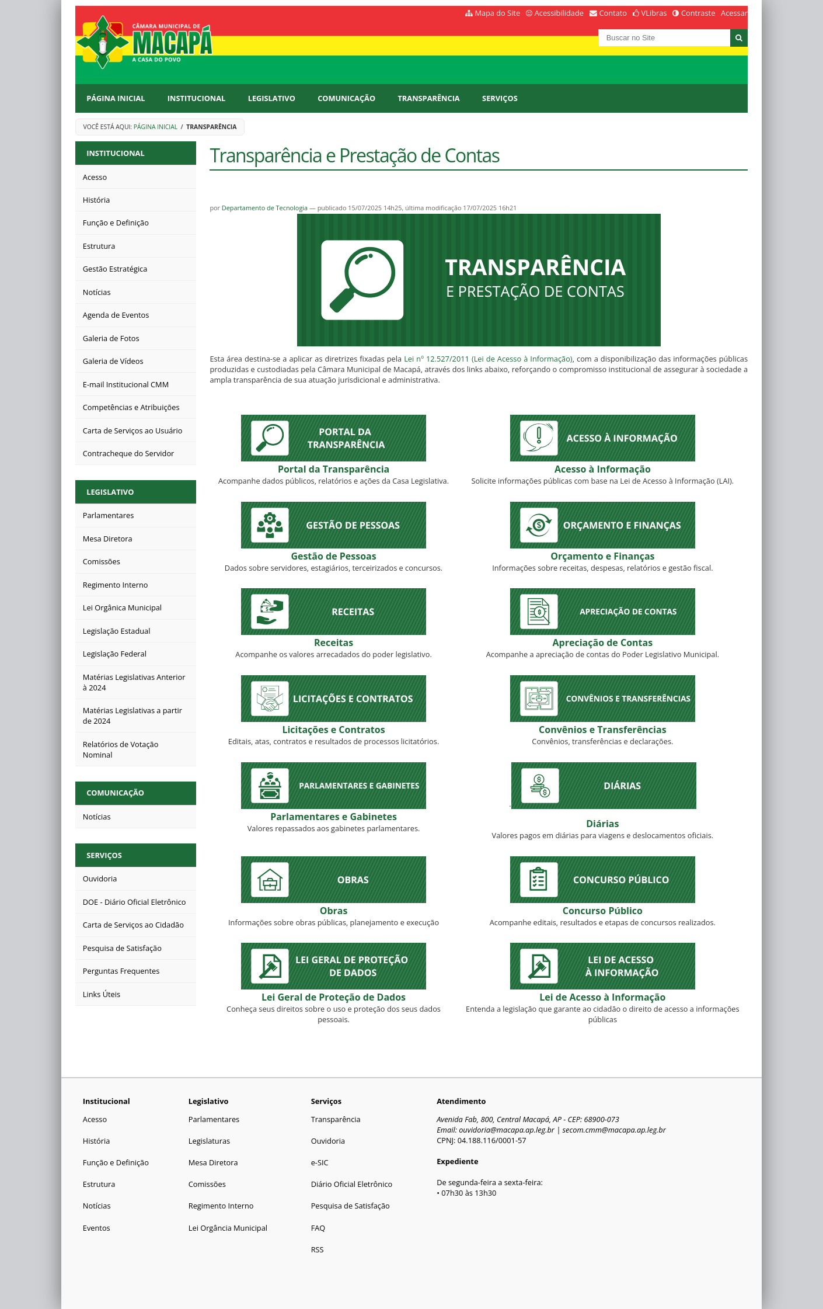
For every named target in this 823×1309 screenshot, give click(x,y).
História (96, 1141)
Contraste (698, 13)
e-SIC (320, 1162)
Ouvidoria (328, 1141)
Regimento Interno (221, 1205)
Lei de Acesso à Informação (602, 997)
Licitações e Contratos (333, 729)
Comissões (207, 1184)
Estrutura (99, 1184)
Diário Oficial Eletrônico (352, 1184)
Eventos (96, 1228)
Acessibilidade (559, 13)
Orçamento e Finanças (602, 556)
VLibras (654, 13)
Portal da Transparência (333, 469)
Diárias (602, 823)
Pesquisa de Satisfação (350, 1205)
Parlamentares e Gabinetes (333, 816)
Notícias (97, 1205)
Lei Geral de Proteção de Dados (333, 997)
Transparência (428, 98)
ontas (603, 642)
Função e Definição (116, 1162)
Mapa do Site (497, 13)
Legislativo (271, 98)
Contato (613, 13)
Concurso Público (603, 910)
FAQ (318, 1228)
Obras (334, 910)
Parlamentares (214, 1119)
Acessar (734, 13)
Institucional (196, 98)
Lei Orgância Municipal (228, 1228)
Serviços (500, 98)
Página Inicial (115, 98)
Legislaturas (209, 1141)
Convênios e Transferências (602, 729)
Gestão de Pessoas (333, 556)
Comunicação (346, 98)
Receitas (333, 642)
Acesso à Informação (603, 469)
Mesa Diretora (213, 1162)
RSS (317, 1249)
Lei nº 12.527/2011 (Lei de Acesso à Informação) (488, 358)
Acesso (95, 1119)
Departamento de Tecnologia (265, 207)
